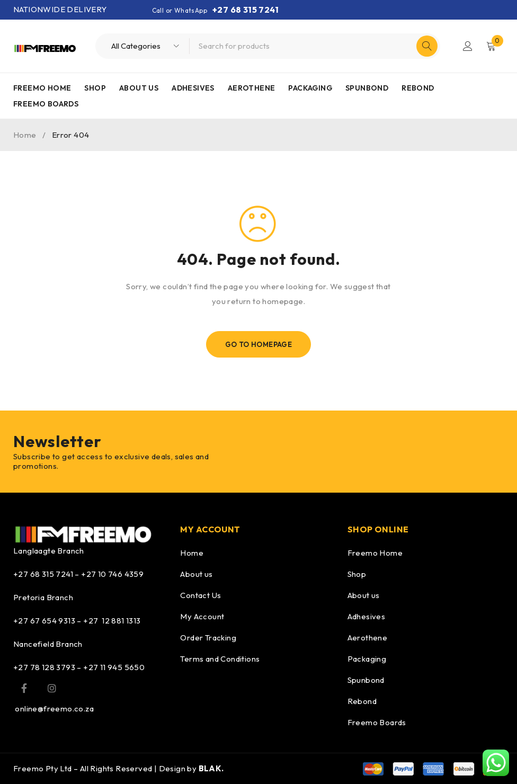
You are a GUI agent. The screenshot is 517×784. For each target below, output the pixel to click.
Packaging (367, 659)
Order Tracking (208, 637)
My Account (202, 616)
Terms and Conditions (220, 659)
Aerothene (367, 637)
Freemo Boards (376, 722)
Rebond (362, 701)
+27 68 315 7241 (245, 9)
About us (196, 574)
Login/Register (467, 46)
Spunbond (366, 680)
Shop (357, 574)
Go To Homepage (258, 344)
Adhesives (366, 616)
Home (25, 135)
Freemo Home (375, 553)
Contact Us (200, 595)
